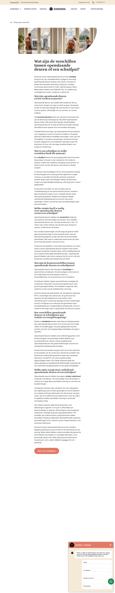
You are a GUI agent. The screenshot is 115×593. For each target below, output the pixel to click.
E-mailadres (86, 570)
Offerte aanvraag (97, 9)
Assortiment (15, 9)
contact (65, 440)
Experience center (30, 9)
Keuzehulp (43, 9)
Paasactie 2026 (14, 2)
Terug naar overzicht (19, 22)
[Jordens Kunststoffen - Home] (58, 9)
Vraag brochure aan (84, 2)
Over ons (74, 9)
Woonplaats (87, 586)
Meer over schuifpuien (47, 451)
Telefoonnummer (88, 578)
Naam (85, 562)
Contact (83, 9)
